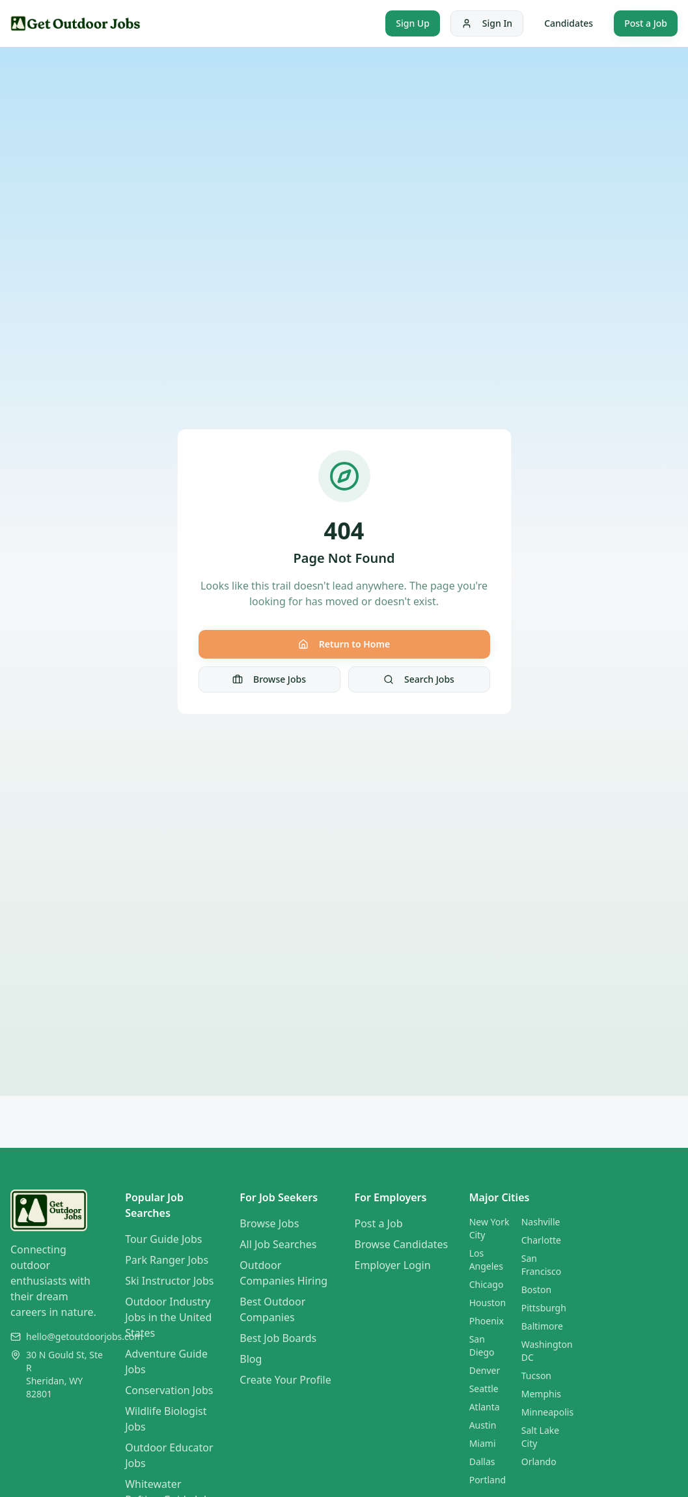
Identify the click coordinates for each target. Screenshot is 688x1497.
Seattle (484, 1388)
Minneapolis (547, 1412)
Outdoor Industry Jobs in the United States (168, 1317)
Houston (487, 1302)
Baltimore (542, 1326)
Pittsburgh (543, 1308)
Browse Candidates (401, 1244)
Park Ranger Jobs (166, 1260)
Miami (482, 1443)
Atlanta (484, 1407)
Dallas (482, 1461)
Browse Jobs (269, 679)
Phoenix (486, 1321)
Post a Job (645, 23)
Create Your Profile (285, 1380)
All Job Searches (278, 1244)
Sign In (486, 23)
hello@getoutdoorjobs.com (84, 1336)
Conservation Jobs (169, 1390)
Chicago (486, 1284)
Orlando (539, 1461)
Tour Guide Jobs (163, 1239)
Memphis (541, 1394)
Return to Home (344, 644)
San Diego (482, 1345)
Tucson (536, 1375)
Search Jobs (418, 679)
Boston (536, 1289)
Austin (483, 1425)
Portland (487, 1480)
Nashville (540, 1222)
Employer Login (393, 1265)
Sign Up (413, 23)
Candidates (568, 23)
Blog (251, 1359)
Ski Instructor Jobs (169, 1281)
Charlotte (541, 1240)
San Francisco (541, 1264)
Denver (485, 1370)
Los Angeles (486, 1259)
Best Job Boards (278, 1338)
